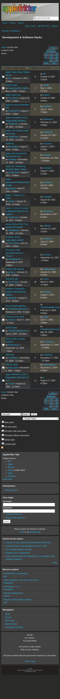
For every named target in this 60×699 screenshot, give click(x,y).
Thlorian (6, 596)
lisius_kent (13, 368)
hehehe (11, 320)
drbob (45, 317)
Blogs (7, 614)
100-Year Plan (43, 26)
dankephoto (13, 230)
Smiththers (13, 358)
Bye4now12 (13, 345)
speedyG (12, 298)
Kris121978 (13, 111)
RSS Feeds (9, 621)
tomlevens (47, 182)
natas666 (47, 197)
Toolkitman (13, 124)
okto (5, 576)
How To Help (30, 26)
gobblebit (47, 106)
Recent (21, 23)
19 (56, 57)
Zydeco (46, 95)
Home (4, 23)
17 (46, 57)
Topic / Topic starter (17, 68)
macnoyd (47, 144)
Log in (4, 47)
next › (47, 63)
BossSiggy (13, 146)
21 (51, 60)
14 (46, 54)
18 (51, 57)
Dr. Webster (48, 342)
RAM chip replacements (13, 593)
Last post (45, 68)
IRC (9, 461)
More (55, 563)
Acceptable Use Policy (14, 627)
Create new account (14, 514)
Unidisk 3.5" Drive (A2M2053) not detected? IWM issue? (28, 543)
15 (51, 54)
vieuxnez (47, 255)
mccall (11, 384)
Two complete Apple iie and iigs (18, 549)
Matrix (10, 464)
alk (9, 78)
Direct (21, 532)
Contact (54, 26)
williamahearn (49, 269)
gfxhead (12, 188)
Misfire (10, 470)
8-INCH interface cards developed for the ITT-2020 (26, 546)
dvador (11, 201)
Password (8, 508)
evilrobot (47, 226)
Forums (12, 23)
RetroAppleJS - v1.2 (11, 587)
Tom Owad (13, 98)
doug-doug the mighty (18, 88)
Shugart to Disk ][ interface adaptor (17, 600)
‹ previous (53, 49)
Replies (35, 68)
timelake (12, 159)
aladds (46, 85)
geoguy (11, 272)
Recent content (11, 490)
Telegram (12, 476)
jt (43, 377)
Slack (10, 473)
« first (52, 48)
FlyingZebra (8, 583)
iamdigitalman (14, 259)
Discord (11, 467)
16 (56, 54)
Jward (46, 279)
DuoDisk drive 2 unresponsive (18, 553)
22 (56, 60)
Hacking (14, 31)
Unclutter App (35, 532)
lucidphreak (13, 172)
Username (8, 501)
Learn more (7, 479)
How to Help (30, 661)
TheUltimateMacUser (17, 309)
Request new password (15, 518)
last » (55, 63)
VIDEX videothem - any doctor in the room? (21, 580)
